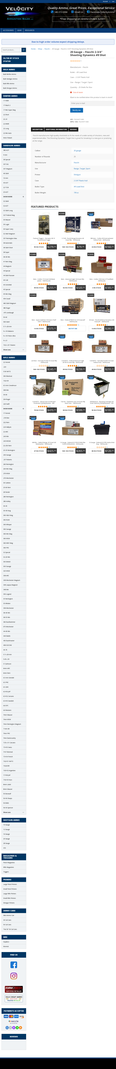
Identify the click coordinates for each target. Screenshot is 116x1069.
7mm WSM (7, 719)
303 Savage (7, 566)
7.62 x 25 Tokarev (9, 345)
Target (82, 168)
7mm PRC (6, 733)
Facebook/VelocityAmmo (102, 12)
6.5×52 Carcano (8, 696)
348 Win (6, 590)
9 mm (5, 155)
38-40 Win (6, 257)
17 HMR (6, 101)
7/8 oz (76, 192)
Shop (40, 49)
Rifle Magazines (8, 867)
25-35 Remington (9, 450)
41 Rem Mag (7, 262)
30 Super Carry (8, 229)
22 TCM (6, 187)
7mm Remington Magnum (12, 724)
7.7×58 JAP (6, 775)
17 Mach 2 (6, 105)
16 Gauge (6, 834)
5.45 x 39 (6, 659)
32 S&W (6, 201)
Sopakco (6, 942)
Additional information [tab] (56, 129)
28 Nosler (6, 492)
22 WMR (6, 124)
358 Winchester (8, 608)
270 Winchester (8, 478)
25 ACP (5, 192)
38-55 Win (6, 617)
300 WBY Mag (8, 543)
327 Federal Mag (9, 215)
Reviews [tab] (73, 129)
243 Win (6, 436)
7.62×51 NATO (8, 761)
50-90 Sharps (7, 798)
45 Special (6, 289)
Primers (7, 880)
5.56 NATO (7, 371)
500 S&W (6, 322)
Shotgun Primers (9, 903)
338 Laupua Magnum (10, 585)
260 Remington (8, 464)
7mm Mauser (7, 715)
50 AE (5, 317)
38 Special (6, 160)
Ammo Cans (9, 911)
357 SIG (5, 164)
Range (76, 168)
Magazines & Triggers (10, 857)
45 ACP (5, 183)
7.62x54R (6, 766)
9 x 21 (5, 340)
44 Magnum (7, 266)
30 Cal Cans (7, 920)
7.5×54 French (8, 757)
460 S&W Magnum (9, 303)
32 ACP (5, 206)
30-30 (5, 506)
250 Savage (7, 455)
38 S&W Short (8, 248)
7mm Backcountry (9, 738)
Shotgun (77, 174)
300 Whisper (7, 524)
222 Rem (6, 422)
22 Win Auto (7, 133)
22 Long (6, 128)
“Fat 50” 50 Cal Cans (10, 929)
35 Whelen (6, 603)
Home (33, 49)
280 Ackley (6, 501)
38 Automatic (7, 243)
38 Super (6, 252)
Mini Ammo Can (8, 915)
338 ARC (6, 576)
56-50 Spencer (8, 808)
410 (4, 848)
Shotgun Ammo (11, 820)
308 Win (6, 390)
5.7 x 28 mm (7, 326)
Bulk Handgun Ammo (10, 79)
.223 (4, 367)
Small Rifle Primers (9, 898)
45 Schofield (7, 285)
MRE (5, 937)
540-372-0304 (60, 12)
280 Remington (8, 497)
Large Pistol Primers (10, 884)
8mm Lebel (7, 784)
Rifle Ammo (9, 358)
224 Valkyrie (7, 427)
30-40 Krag (7, 511)
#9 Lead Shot (79, 186)
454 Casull (6, 299)
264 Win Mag (7, 469)
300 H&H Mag (8, 515)
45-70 (5, 650)
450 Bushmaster (8, 641)
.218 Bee (6, 418)
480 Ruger (6, 308)
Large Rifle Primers (9, 894)
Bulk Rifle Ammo (8, 84)
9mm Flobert (7, 138)
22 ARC (5, 432)
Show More (7, 197)
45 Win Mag (7, 294)
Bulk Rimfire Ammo (9, 74)
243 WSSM (7, 441)
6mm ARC (6, 668)
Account (105, 1)
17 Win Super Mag (9, 110)
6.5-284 (5, 687)
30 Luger (6, 224)
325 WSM (6, 571)
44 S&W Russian (8, 275)
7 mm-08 (6, 729)
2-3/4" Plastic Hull (80, 180)
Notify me (77, 110)
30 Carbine (6, 483)
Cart (113, 1)
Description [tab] (38, 129)
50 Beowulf (7, 794)
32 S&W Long (8, 210)
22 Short (6, 115)
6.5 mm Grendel (8, 678)
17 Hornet (6, 413)
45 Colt (5, 280)
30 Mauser (6, 220)
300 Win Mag (7, 534)
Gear (19, 30)
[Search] (23, 50)
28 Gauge (6, 843)
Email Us (79, 12)
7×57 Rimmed (8, 752)
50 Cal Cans (7, 925)
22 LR (5, 119)
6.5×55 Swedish (8, 701)
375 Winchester (8, 627)
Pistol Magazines (9, 863)
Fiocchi (47, 49)
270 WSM (6, 473)
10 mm (5, 178)
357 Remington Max (10, 238)
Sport (88, 168)
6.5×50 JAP (6, 692)
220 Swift (6, 404)
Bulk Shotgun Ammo (10, 88)
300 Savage (7, 529)
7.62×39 (6, 381)
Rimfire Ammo (10, 96)
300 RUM (6, 520)
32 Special (6, 552)
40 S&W (6, 173)
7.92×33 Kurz (7, 780)
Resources (29, 30)
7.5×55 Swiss (7, 747)
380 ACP (6, 150)
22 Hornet (6, 362)
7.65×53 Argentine (9, 770)
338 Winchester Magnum (11, 580)
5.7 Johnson (7, 664)
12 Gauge (6, 829)
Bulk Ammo (9, 70)
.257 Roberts (7, 460)
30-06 (5, 395)
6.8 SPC (5, 706)
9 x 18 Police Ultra (9, 336)
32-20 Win (6, 557)
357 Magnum (7, 169)
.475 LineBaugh (8, 313)
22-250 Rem (7, 446)
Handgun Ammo (11, 146)
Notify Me (73, 328)
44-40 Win (6, 631)
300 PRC (6, 548)
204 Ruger (6, 399)
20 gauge (77, 150)
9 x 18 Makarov (8, 331)
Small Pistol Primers (10, 889)
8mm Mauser (7, 789)
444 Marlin (6, 636)
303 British (6, 562)
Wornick (6, 946)
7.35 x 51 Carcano (9, 743)
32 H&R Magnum (9, 234)
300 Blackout (7, 376)
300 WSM (6, 538)
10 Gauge (6, 825)
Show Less (7, 350)
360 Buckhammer (9, 622)
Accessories (8, 30)
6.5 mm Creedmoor (9, 385)
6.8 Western (7, 710)
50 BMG (6, 803)
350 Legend (7, 594)
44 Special (6, 271)
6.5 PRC (5, 682)
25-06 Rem (7, 487)
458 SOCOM (7, 645)
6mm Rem (6, 673)
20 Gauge (6, 839)
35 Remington (8, 599)
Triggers (6, 872)
